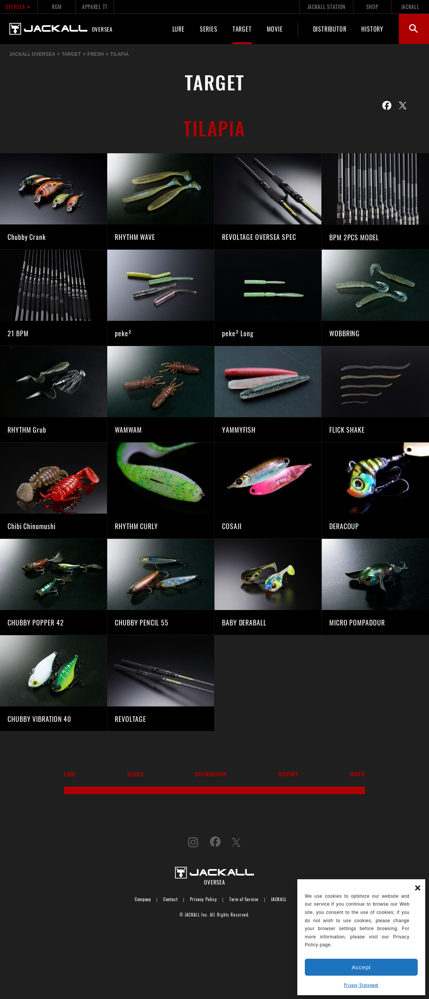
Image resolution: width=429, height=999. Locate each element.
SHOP (372, 6)
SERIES (209, 29)
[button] (417, 887)
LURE (178, 29)
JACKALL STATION (326, 6)
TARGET (242, 29)
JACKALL (410, 6)
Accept (361, 967)
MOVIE (275, 29)
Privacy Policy (203, 899)
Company (143, 899)
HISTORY (372, 29)
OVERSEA (19, 6)
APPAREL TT (95, 6)
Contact (170, 899)
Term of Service (244, 899)
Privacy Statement (361, 985)
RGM (56, 6)
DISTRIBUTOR (330, 29)
